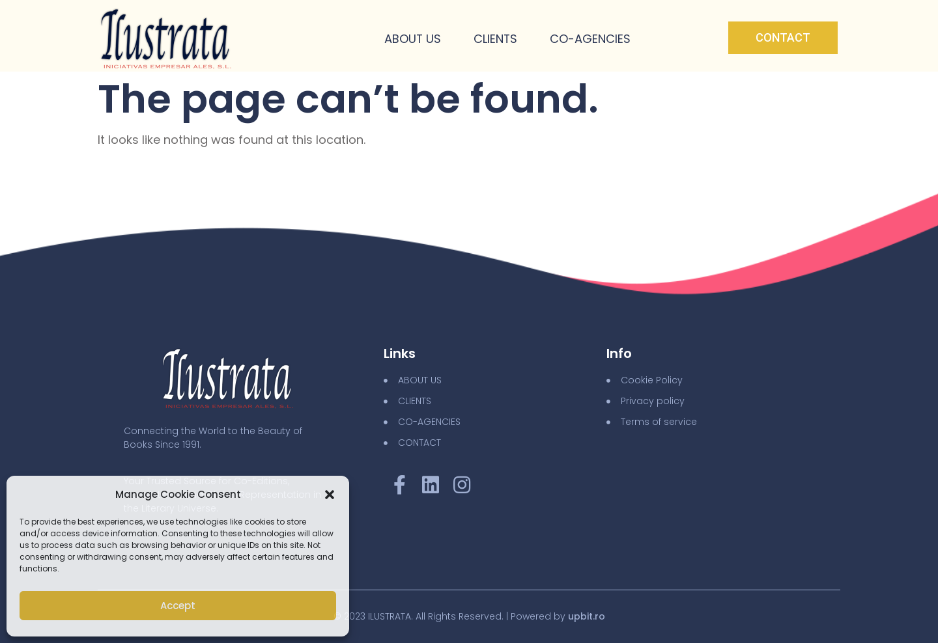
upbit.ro (586, 616)
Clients (495, 39)
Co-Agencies (590, 39)
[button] (329, 494)
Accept (177, 605)
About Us (411, 39)
